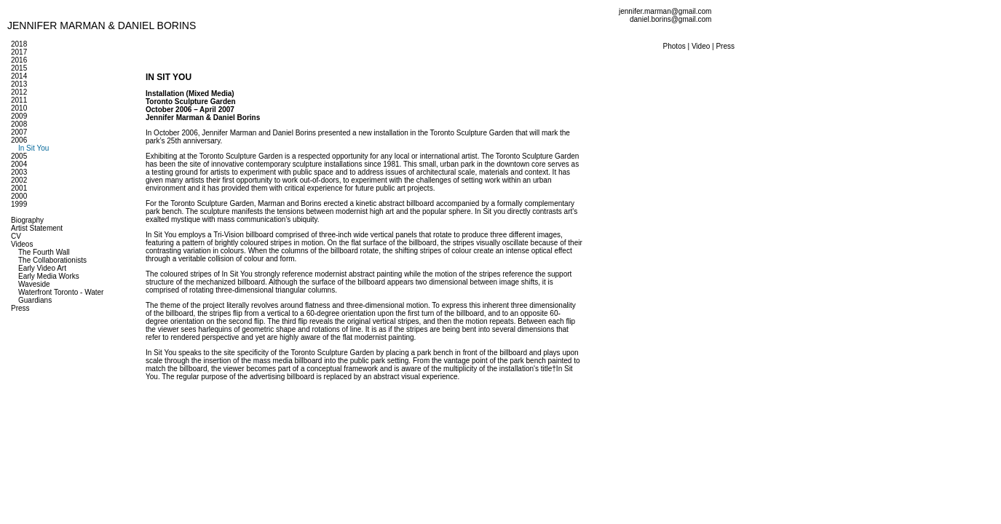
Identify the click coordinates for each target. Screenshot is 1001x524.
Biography (27, 220)
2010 (19, 108)
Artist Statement (37, 228)
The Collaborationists (52, 260)
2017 (19, 52)
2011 (19, 100)
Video (701, 46)
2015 (19, 68)
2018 (19, 44)
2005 (19, 156)
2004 (19, 164)
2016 (19, 60)
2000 (19, 196)
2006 (19, 140)
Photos (674, 46)
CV (16, 236)
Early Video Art (42, 268)
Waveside (34, 284)
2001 (19, 188)
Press (20, 308)
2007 (19, 132)
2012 (19, 92)
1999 (19, 204)
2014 (19, 76)
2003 (19, 172)
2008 (19, 124)
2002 (19, 180)
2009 (19, 116)
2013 (19, 84)
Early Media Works (48, 276)
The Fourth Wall (44, 252)
